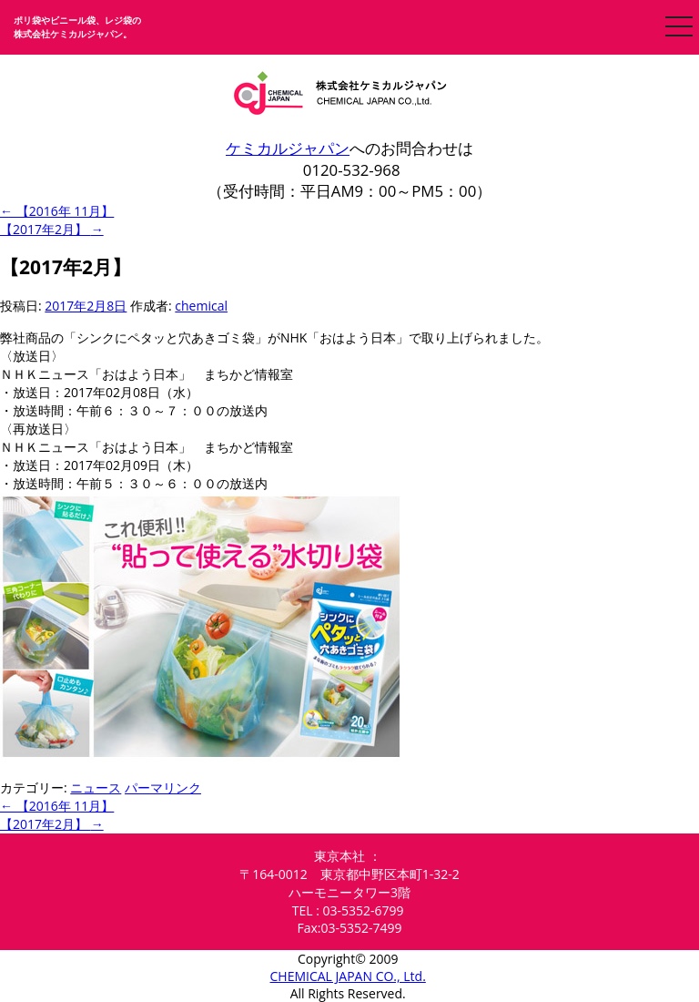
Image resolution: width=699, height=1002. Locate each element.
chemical (201, 305)
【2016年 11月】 (57, 211)
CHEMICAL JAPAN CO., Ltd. (348, 976)
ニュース (95, 787)
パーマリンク (163, 787)
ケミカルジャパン (288, 148)
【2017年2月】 (52, 229)
